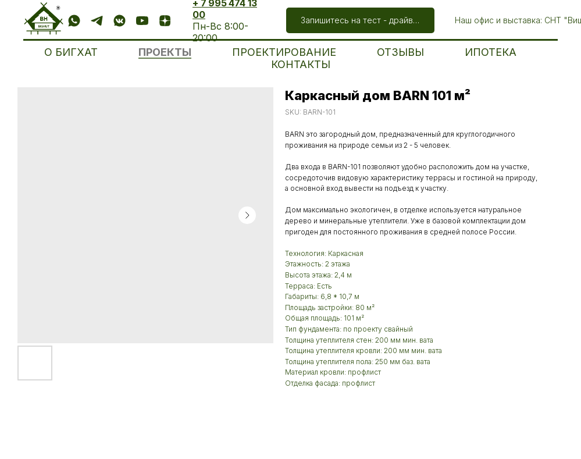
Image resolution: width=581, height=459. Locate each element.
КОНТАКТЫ (300, 64)
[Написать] (74, 20)
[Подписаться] (119, 20)
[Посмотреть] (142, 20)
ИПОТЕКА (490, 52)
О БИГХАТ (71, 52)
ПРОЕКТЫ (164, 52)
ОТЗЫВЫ (400, 52)
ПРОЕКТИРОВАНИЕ (284, 52)
